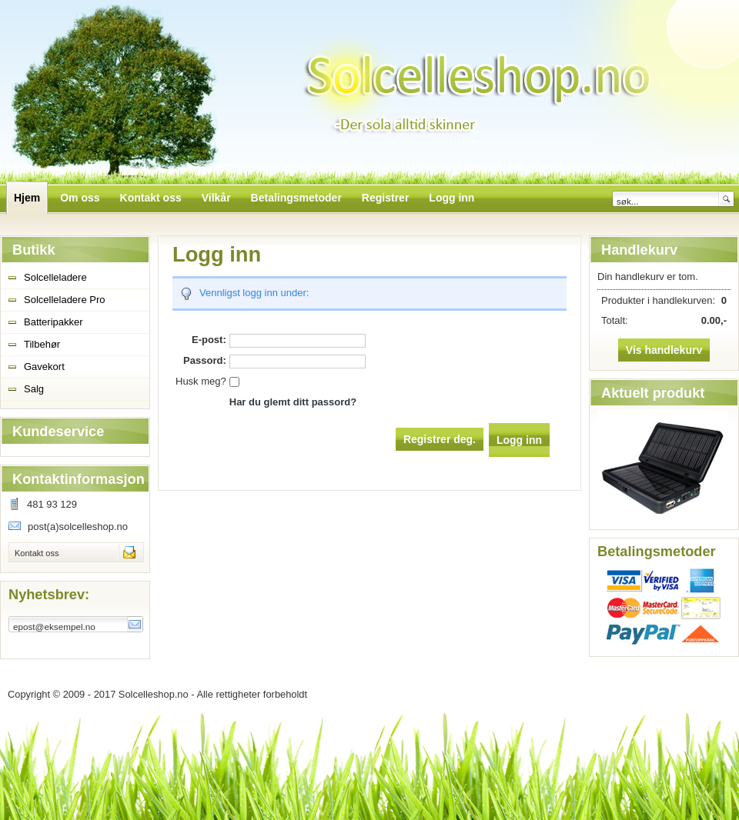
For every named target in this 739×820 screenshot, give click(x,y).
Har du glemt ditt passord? (292, 402)
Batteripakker (53, 322)
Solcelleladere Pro (64, 299)
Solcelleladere (55, 277)
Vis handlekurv (664, 350)
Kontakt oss (37, 553)
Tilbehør (42, 344)
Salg (34, 389)
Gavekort (44, 366)
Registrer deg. (439, 439)
